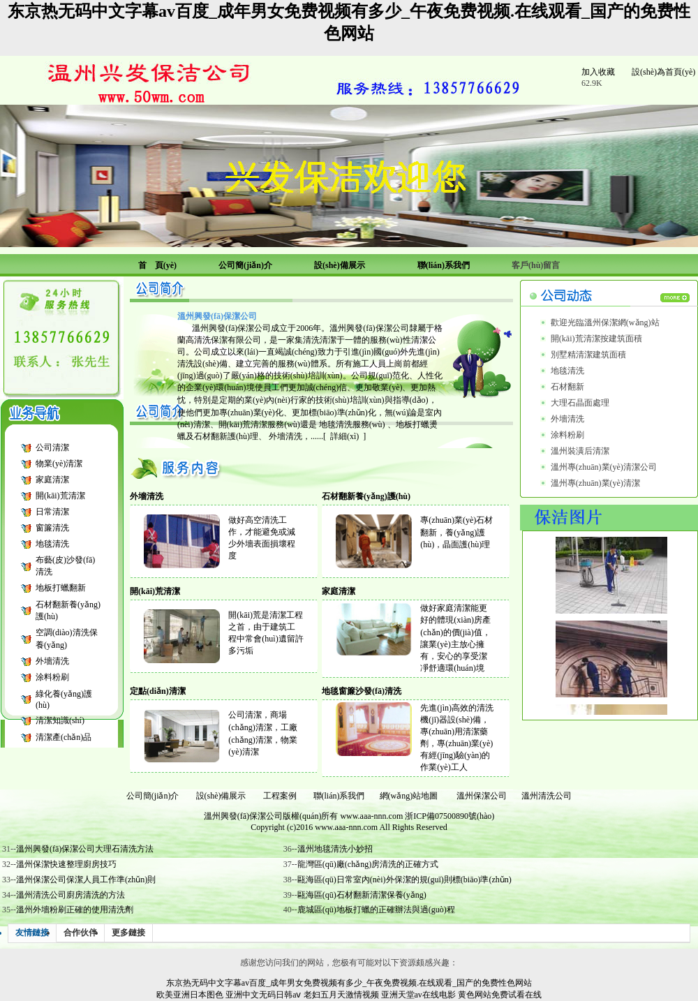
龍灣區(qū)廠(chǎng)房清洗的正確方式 (367, 864)
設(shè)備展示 (221, 796)
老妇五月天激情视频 (341, 995)
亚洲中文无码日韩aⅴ (263, 995)
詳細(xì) (344, 436)
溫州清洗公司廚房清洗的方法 (70, 895)
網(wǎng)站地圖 (409, 796)
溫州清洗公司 (546, 796)
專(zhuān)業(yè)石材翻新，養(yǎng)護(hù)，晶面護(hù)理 (456, 532)
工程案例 (280, 796)
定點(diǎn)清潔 (158, 691)
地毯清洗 (52, 544)
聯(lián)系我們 (339, 796)
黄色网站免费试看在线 (500, 995)
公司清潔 (52, 447)
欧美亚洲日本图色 (189, 995)
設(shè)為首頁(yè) (663, 72)
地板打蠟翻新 (61, 588)
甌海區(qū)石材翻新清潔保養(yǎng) (361, 895)
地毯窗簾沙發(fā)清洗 (361, 691)
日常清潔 (52, 512)
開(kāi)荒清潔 (60, 495)
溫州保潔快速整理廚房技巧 (66, 864)
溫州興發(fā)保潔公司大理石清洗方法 (85, 849)
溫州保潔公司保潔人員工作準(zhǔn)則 (86, 879)
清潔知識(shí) (60, 720)
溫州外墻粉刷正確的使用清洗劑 (74, 909)
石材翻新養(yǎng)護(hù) (366, 496)
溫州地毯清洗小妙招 (335, 849)
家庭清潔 (52, 479)
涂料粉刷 (52, 677)
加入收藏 (598, 72)
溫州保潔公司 (481, 796)
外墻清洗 (52, 661)
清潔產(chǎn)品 (63, 737)
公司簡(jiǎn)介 (152, 796)
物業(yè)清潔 (59, 463)
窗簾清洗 (52, 528)
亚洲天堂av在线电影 (418, 995)
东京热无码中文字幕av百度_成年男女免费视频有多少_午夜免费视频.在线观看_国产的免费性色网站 (349, 983)
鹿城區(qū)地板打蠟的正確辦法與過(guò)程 (376, 909)
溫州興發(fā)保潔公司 (243, 816)
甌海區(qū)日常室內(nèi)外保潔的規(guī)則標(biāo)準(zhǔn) (404, 879)
